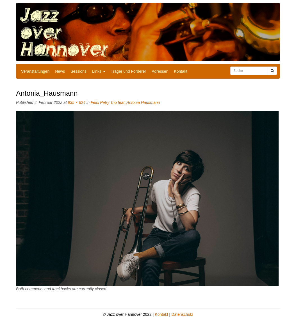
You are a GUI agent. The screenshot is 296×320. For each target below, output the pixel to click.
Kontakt (180, 71)
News (60, 71)
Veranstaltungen (35, 71)
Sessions (78, 71)
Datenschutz (182, 314)
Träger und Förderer (128, 71)
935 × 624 (76, 102)
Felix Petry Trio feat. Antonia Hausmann (125, 102)
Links (98, 71)
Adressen (160, 71)
